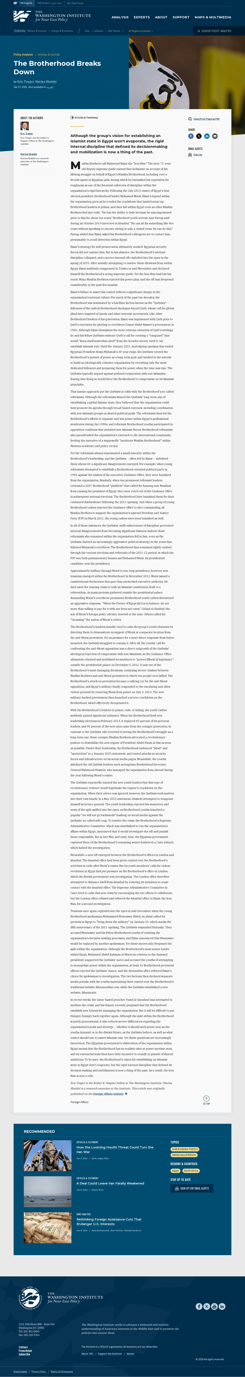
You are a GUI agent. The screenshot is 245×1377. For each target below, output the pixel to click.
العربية (50, 87)
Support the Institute (110, 1353)
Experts (142, 17)
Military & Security (37, 30)
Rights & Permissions (62, 1371)
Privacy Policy (39, 1371)
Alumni (130, 1353)
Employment (20, 1371)
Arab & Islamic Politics (185, 1149)
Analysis (120, 17)
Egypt (175, 1170)
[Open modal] (214, 31)
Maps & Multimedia (213, 17)
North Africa (191, 1170)
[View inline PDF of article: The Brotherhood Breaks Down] (206, 119)
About (161, 17)
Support (181, 17)
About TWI (87, 1353)
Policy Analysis (24, 54)
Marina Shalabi (45, 81)
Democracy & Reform (184, 1154)
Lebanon (99, 30)
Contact (23, 1347)
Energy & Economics (62, 30)
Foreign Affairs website (108, 1094)
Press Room (25, 1350)
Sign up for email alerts (192, 1188)
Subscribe (24, 1354)
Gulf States (114, 30)
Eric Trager (25, 81)
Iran (87, 30)
